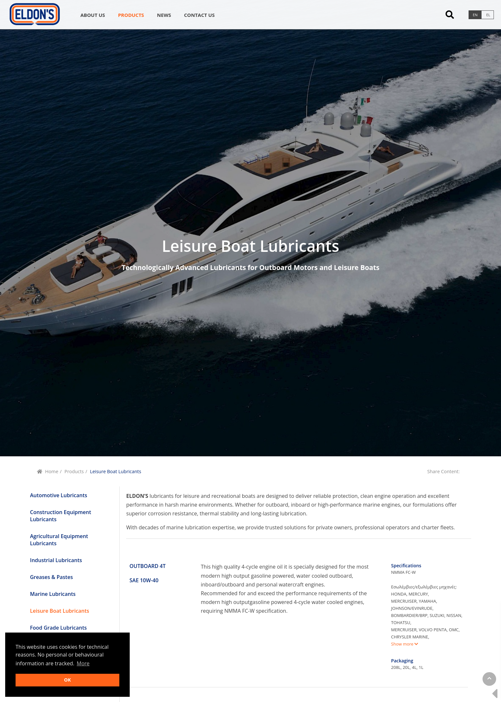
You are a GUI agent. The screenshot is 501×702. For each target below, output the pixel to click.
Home (51, 471)
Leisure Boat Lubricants (59, 610)
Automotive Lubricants (58, 495)
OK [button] (67, 680)
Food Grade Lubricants (58, 627)
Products (131, 15)
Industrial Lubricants (56, 560)
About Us (92, 15)
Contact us (199, 15)
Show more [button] (404, 644)
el (488, 14)
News (164, 15)
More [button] (83, 663)
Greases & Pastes (51, 577)
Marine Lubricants (53, 593)
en (475, 14)
